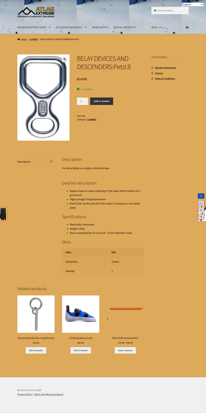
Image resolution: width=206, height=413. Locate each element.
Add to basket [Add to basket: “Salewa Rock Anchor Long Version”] (36, 350)
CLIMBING (33, 39)
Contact (159, 73)
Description (23, 161)
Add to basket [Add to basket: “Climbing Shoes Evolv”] (81, 350)
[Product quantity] (82, 101)
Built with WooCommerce (49, 394)
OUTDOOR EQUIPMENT (69, 27)
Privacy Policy (25, 394)
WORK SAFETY (100, 27)
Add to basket (102, 101)
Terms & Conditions (165, 78)
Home (24, 39)
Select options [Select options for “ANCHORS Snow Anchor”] (125, 350)
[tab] (36, 162)
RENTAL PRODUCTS (125, 27)
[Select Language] (193, 4)
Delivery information (165, 67)
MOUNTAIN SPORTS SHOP (31, 27)
